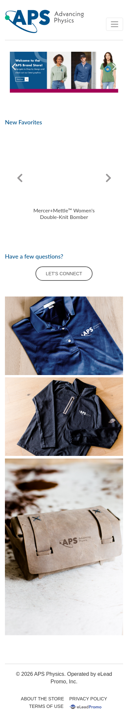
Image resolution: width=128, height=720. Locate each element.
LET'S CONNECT (64, 273)
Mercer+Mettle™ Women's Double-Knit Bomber (64, 213)
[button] (14, 67)
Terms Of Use (46, 706)
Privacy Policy (88, 698)
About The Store (42, 698)
